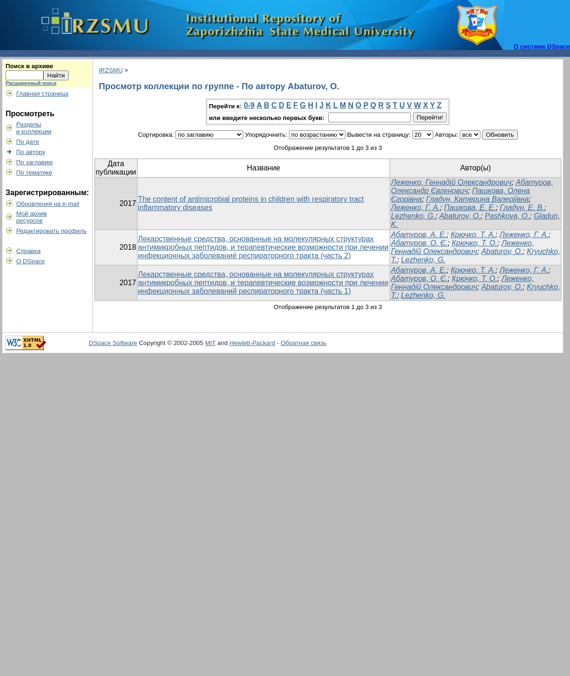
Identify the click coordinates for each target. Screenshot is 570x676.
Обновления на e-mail (47, 203)
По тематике (34, 172)
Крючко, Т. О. (474, 243)
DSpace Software (113, 342)
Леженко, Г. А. (415, 207)
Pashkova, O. (507, 216)
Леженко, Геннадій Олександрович (451, 182)
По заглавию (34, 162)
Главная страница (42, 93)
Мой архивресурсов (31, 217)
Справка (28, 250)
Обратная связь (303, 342)
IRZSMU (111, 70)
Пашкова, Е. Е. (470, 207)
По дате (27, 141)
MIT (210, 342)
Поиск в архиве (29, 66)
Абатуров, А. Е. (418, 235)
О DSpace (30, 261)
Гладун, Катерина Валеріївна (477, 199)
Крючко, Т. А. (472, 235)
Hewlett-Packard (252, 342)
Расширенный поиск (31, 83)
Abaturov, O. (460, 216)
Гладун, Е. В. (522, 207)
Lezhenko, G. (413, 216)
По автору (30, 151)
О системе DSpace (542, 46)
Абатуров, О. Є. (419, 243)
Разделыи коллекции (34, 128)
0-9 (249, 105)
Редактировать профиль (51, 230)
